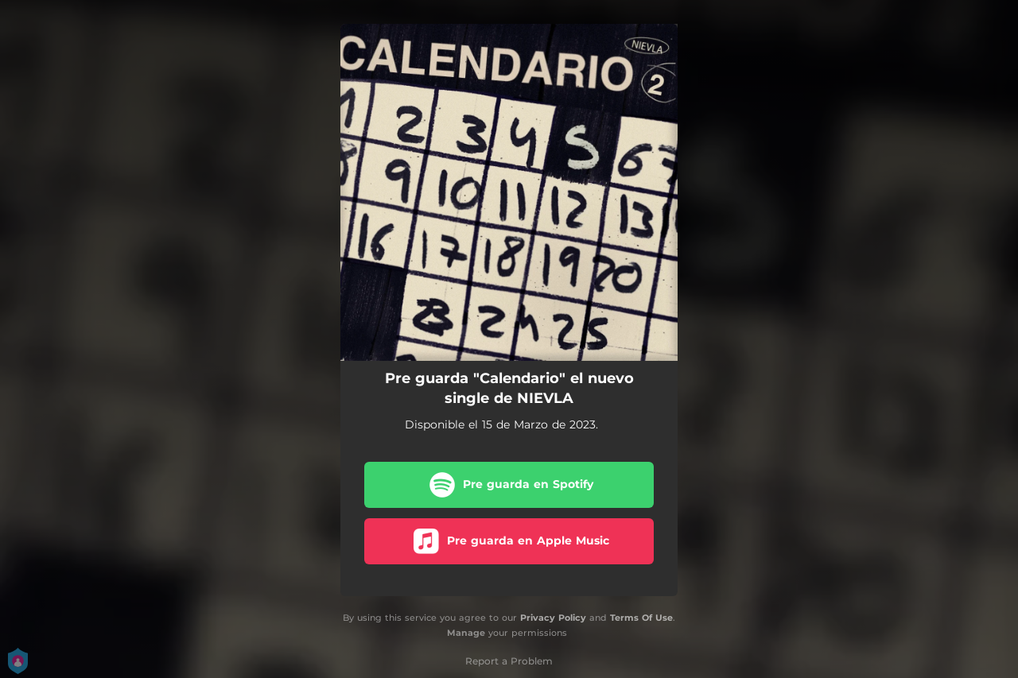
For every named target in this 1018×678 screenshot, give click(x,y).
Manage (466, 632)
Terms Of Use (641, 617)
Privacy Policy (553, 617)
